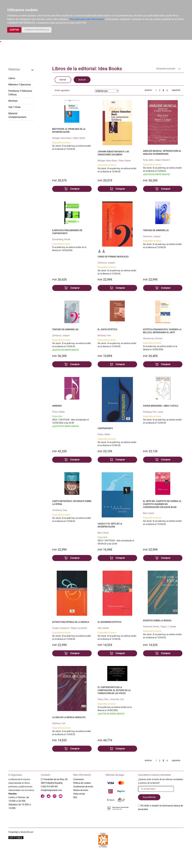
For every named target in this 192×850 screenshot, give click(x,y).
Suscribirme (149, 797)
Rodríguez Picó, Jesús (153, 412)
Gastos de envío (80, 790)
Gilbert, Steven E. (163, 160)
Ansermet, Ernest (151, 626)
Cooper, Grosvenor (61, 628)
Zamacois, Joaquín (106, 262)
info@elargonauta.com (51, 790)
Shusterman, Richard (152, 338)
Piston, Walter (58, 412)
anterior (148, 90)
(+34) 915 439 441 (49, 786)
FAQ (75, 797)
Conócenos (78, 779)
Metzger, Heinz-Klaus (62, 138)
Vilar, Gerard (103, 628)
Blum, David (103, 533)
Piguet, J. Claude (168, 626)
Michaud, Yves (104, 335)
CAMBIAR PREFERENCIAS (36, 30)
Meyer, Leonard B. (79, 628)
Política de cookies (82, 783)
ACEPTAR (14, 30)
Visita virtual (79, 794)
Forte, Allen (148, 160)
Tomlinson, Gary (59, 510)
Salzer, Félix (103, 699)
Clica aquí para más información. (87, 19)
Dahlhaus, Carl (58, 723)
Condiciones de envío (83, 786)
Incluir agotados (62, 90)
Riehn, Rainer (79, 138)
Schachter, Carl (117, 699)
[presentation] (161, 818)
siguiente (176, 90)
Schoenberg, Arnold (61, 239)
